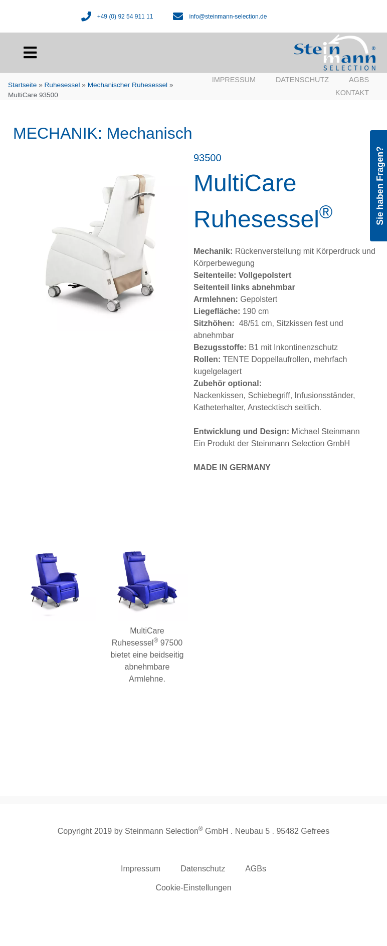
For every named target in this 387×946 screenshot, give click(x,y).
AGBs (359, 80)
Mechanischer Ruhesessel (127, 85)
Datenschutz (302, 80)
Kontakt (352, 93)
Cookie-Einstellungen (193, 887)
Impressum (234, 80)
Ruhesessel (62, 85)
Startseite (22, 85)
